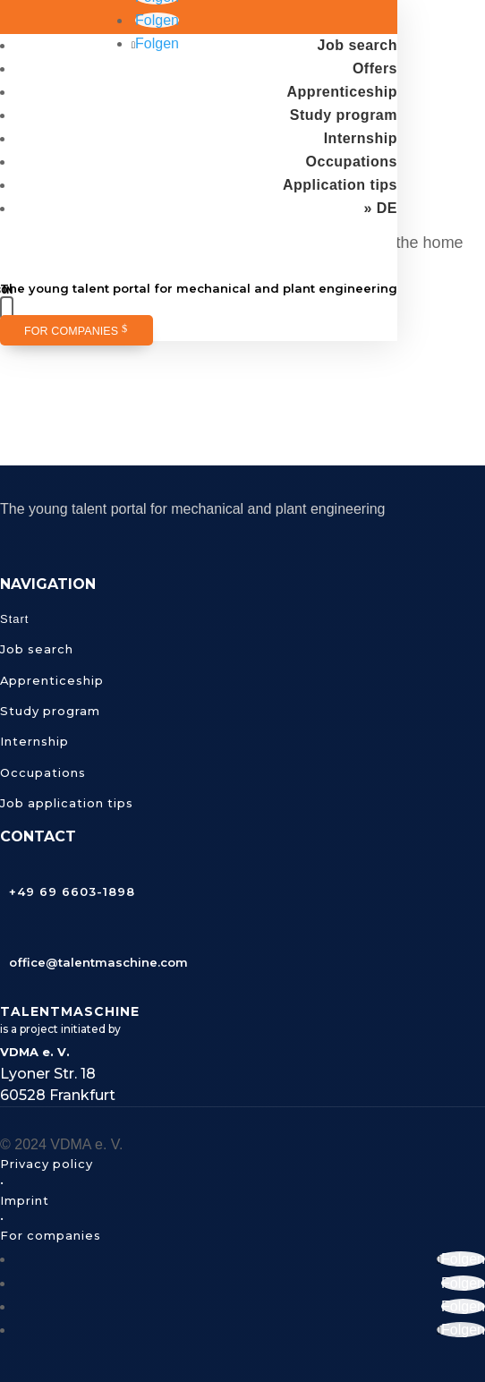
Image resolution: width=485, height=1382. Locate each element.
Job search (357, 45)
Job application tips (66, 803)
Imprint (24, 1200)
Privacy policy (46, 1163)
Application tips (340, 184)
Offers (375, 68)
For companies (71, 331)
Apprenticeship (342, 91)
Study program (343, 115)
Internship (360, 138)
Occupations (351, 161)
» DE (380, 208)
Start (14, 619)
